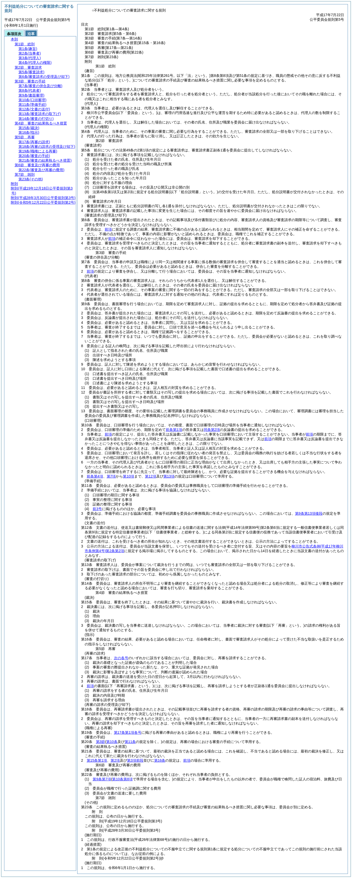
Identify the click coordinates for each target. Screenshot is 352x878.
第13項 (169, 476)
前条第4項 (95, 476)
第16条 (159, 760)
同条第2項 (212, 430)
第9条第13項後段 (308, 513)
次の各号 (121, 658)
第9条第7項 (102, 779)
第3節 (100, 742)
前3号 (97, 509)
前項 (108, 229)
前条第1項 (174, 430)
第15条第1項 (97, 760)
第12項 (150, 476)
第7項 (111, 476)
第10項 (128, 476)
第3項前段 (135, 760)
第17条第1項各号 (127, 732)
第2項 (115, 760)
